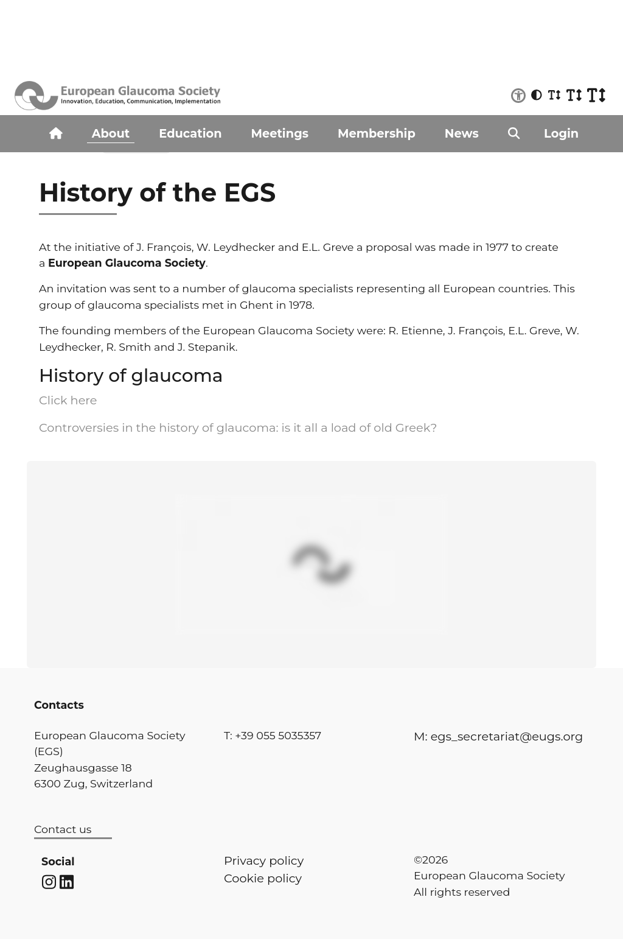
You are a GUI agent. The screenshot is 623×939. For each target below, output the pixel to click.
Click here (68, 400)
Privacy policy (264, 860)
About (111, 133)
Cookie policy (263, 878)
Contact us (62, 829)
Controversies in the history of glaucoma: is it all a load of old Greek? (238, 427)
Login (561, 133)
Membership (377, 133)
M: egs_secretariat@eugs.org (498, 736)
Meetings (279, 133)
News (462, 133)
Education (190, 133)
